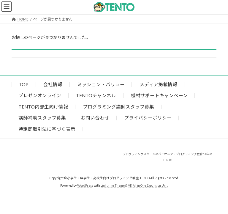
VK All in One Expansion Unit (148, 185)
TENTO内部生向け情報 (43, 106)
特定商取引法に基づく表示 (46, 128)
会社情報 (52, 84)
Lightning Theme (113, 185)
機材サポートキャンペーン (159, 95)
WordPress (85, 185)
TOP (23, 84)
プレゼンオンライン (39, 95)
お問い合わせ (95, 117)
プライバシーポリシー (148, 117)
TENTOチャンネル (96, 95)
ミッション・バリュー (101, 84)
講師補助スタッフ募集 (42, 117)
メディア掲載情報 (158, 84)
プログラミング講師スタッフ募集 (118, 106)
